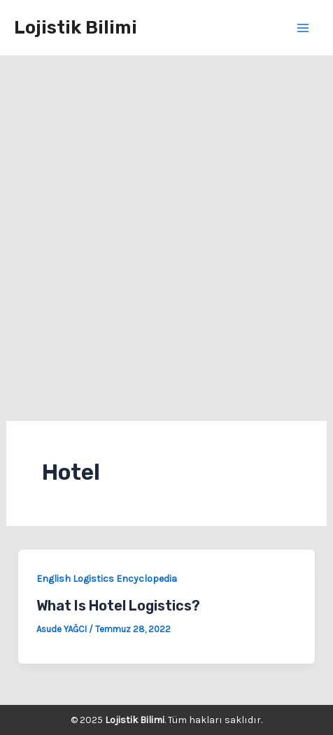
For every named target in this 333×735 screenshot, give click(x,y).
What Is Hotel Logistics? (118, 605)
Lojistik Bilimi (75, 27)
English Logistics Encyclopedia (106, 579)
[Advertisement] (166, 229)
